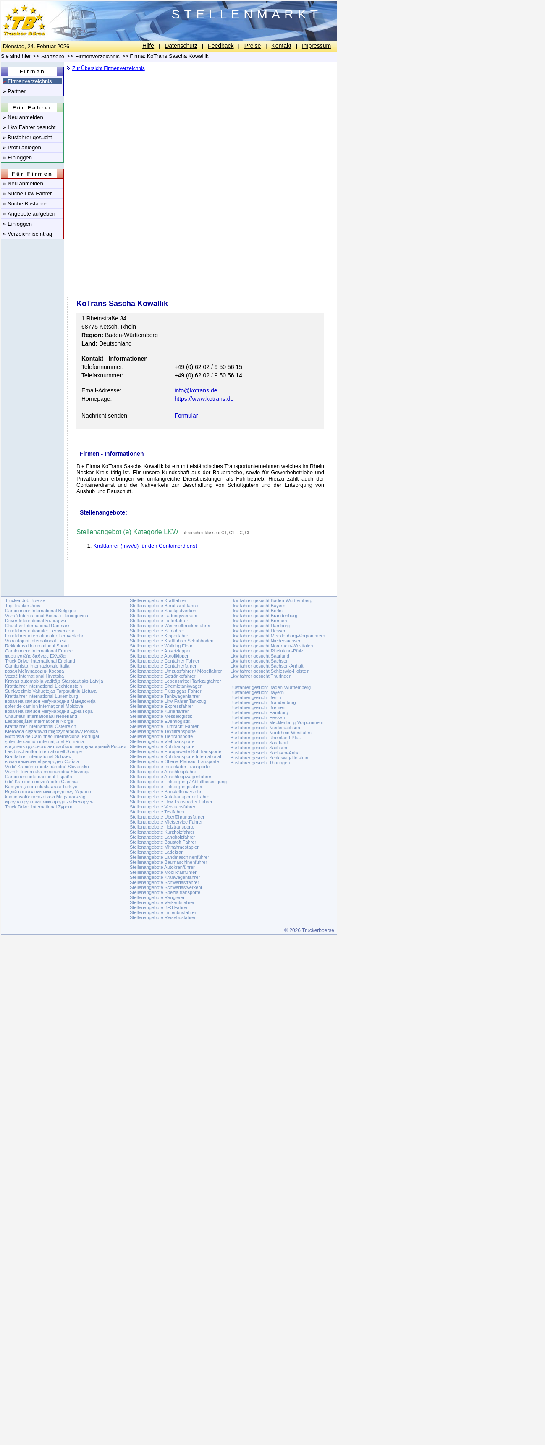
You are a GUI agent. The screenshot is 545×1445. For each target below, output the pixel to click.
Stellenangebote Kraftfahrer (158, 600)
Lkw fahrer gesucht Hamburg (260, 625)
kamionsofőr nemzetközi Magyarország (45, 796)
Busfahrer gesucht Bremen (258, 707)
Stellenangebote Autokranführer (162, 867)
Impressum (316, 45)
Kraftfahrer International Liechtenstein (43, 686)
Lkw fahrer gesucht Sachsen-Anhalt (267, 665)
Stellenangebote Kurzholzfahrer (162, 831)
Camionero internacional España (38, 776)
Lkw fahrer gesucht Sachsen (260, 660)
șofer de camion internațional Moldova (44, 706)
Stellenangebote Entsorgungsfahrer (166, 786)
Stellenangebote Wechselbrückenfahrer (170, 625)
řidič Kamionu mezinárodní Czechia (41, 781)
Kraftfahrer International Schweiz (38, 756)
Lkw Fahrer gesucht (29, 127)
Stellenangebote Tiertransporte (161, 736)
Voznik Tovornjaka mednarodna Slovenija (47, 771)
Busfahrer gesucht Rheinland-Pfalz (266, 737)
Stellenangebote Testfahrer (157, 811)
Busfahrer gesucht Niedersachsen (265, 727)
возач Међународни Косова (34, 670)
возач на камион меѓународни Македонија (50, 701)
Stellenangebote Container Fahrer (164, 660)
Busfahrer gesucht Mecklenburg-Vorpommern (277, 722)
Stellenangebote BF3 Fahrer (159, 907)
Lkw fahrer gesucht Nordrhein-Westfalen (272, 645)
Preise (252, 45)
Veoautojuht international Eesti (36, 640)
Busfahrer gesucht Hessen (258, 717)
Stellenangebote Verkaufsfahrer (162, 902)
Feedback (220, 45)
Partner (14, 91)
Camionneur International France (39, 650)
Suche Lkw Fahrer (27, 193)
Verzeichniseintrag (27, 234)
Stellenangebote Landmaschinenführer (169, 857)
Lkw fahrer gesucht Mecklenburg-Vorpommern (278, 635)
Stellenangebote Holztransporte (162, 826)
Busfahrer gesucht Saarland (259, 742)
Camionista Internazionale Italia (37, 665)
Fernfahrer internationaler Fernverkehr (44, 635)
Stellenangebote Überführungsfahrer (167, 816)
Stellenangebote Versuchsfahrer (163, 806)
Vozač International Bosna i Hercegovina (46, 615)
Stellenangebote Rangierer (157, 897)
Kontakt (281, 45)
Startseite (52, 56)
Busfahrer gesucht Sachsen (259, 747)
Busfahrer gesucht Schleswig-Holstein (269, 757)
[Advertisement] (199, 140)
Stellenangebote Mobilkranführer (163, 872)
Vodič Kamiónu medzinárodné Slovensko (47, 766)
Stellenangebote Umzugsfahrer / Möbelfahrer (176, 670)
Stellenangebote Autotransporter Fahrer (170, 796)
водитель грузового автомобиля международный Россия (65, 746)
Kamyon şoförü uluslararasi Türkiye (41, 786)
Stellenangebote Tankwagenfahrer (165, 696)
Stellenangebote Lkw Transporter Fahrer (171, 801)
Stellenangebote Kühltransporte (162, 746)
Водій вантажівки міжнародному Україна (48, 791)
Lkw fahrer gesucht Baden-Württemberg (271, 600)
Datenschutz (181, 45)
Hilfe (148, 45)
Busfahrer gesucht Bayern (257, 692)
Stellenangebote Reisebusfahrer (163, 917)
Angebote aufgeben (29, 214)
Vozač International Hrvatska (34, 675)
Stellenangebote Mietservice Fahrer (166, 821)
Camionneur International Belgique (40, 610)
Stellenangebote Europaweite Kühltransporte (175, 751)
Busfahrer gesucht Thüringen (260, 762)
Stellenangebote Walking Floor (161, 645)
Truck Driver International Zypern (38, 806)
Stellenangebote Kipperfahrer (160, 635)
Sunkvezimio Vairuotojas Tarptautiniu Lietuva (51, 691)
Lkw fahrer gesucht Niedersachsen (266, 640)
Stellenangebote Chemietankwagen (166, 686)
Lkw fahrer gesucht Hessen (258, 630)
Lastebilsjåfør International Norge (39, 721)
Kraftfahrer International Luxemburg (41, 696)
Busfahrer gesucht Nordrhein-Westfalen (271, 732)
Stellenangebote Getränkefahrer (163, 675)
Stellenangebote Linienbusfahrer (163, 912)
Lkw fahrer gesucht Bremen (259, 620)
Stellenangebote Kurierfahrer (159, 711)
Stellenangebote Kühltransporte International (175, 756)
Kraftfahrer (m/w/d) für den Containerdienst (145, 546)
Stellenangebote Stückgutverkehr (164, 610)
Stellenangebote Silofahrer (157, 630)
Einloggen (17, 157)
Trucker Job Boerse (25, 600)
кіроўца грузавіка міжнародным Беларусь (49, 801)
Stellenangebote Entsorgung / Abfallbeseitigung (178, 781)
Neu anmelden (23, 117)
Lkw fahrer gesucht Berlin (257, 610)
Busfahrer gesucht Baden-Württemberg (271, 687)
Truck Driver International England (40, 660)
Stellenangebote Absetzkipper (160, 650)
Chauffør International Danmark (37, 625)
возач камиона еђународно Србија (42, 761)
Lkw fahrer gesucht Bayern (258, 605)
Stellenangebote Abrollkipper (159, 655)
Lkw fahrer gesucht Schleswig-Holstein (270, 670)
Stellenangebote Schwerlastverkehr (166, 887)
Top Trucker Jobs (22, 605)
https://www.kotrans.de (203, 398)
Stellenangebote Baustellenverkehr (166, 791)
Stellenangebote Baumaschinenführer (168, 862)
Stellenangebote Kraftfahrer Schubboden (171, 640)
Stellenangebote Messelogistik (161, 716)
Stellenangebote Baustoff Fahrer (163, 842)
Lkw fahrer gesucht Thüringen (261, 675)
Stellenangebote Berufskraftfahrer (164, 605)
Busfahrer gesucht (27, 137)
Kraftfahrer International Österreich (40, 726)
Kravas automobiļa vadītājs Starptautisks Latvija (54, 681)
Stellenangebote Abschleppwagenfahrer (170, 776)
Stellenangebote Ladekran (156, 852)
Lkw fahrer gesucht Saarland (260, 655)
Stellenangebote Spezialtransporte (165, 892)
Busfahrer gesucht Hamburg (259, 712)
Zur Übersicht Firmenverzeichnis (108, 68)
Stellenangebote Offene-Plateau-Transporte (174, 761)
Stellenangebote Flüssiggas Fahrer (166, 691)
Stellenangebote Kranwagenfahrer (165, 877)
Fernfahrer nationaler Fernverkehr (39, 630)
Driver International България (35, 620)
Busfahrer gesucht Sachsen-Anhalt (266, 752)
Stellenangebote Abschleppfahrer (164, 771)
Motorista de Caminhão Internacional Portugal (52, 736)
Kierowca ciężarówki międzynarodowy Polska (51, 731)
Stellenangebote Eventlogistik (160, 721)
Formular (186, 415)
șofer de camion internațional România (44, 741)
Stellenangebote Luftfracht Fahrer (164, 726)
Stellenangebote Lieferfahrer (159, 620)
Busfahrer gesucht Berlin (256, 697)
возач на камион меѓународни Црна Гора (49, 711)
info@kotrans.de (195, 390)
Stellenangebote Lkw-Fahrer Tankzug (168, 701)
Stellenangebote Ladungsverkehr (163, 615)
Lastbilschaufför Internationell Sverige (43, 751)
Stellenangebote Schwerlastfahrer (164, 882)
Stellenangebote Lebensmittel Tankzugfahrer (175, 681)
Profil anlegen (22, 147)
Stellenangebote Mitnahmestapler (164, 847)
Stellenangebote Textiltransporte (163, 731)
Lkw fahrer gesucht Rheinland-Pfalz (267, 650)
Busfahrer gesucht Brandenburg (263, 702)
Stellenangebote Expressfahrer (161, 706)
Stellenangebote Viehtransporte (162, 741)
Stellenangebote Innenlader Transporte (170, 766)
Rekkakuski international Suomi (37, 645)
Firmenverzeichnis (27, 81)
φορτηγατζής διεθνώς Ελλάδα (35, 655)
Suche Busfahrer (25, 203)
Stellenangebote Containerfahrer (163, 665)
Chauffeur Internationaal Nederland (41, 716)
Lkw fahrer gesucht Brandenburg (264, 615)
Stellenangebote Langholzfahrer (162, 836)
